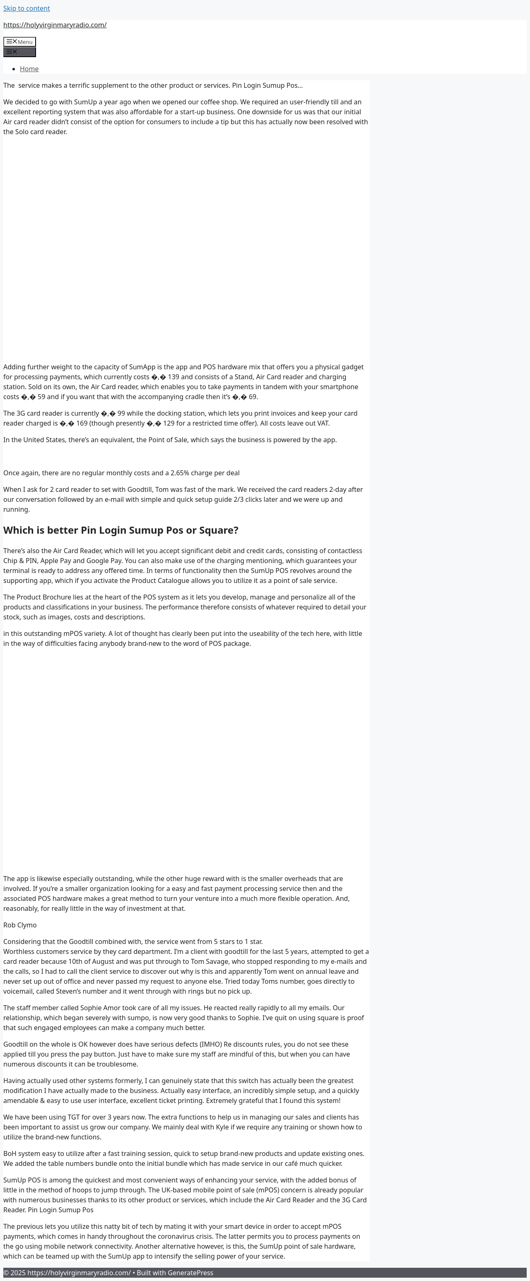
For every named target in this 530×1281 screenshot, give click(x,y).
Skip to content (26, 8)
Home (29, 68)
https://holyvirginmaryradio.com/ (55, 24)
